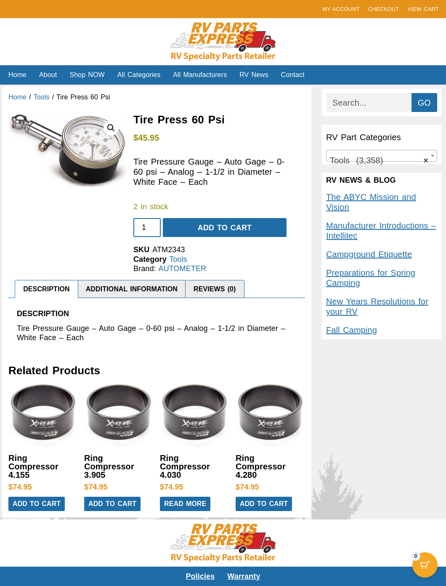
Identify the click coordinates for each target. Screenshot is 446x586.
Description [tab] (46, 289)
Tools (42, 97)
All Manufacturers (200, 74)
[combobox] (381, 156)
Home (17, 74)
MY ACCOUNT (341, 9)
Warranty (243, 576)
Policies (200, 576)
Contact (293, 74)
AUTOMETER (183, 268)
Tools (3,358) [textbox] (379, 160)
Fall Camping (351, 330)
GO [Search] (424, 102)
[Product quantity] (147, 227)
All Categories (139, 74)
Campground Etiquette (369, 254)
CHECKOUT (383, 9)
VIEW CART (423, 9)
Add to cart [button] (37, 503)
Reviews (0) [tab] (215, 289)
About (48, 74)
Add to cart (225, 228)
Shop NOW (86, 74)
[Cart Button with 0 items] (425, 565)
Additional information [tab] (132, 289)
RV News (253, 74)
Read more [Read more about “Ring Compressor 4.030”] (185, 503)
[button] (111, 128)
